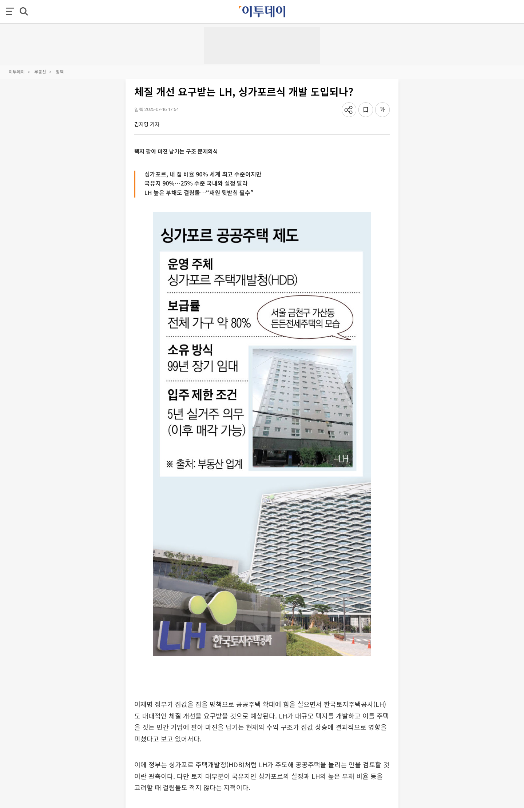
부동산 (40, 71)
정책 (60, 71)
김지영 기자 (146, 124)
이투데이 (17, 71)
